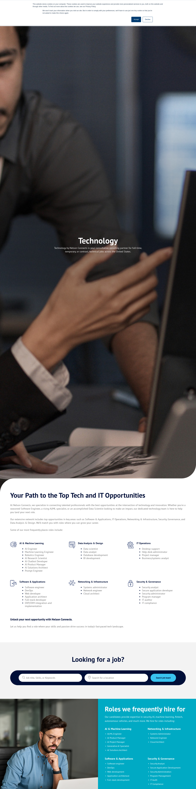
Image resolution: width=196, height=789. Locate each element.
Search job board (163, 677)
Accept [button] (136, 19)
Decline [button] (147, 19)
